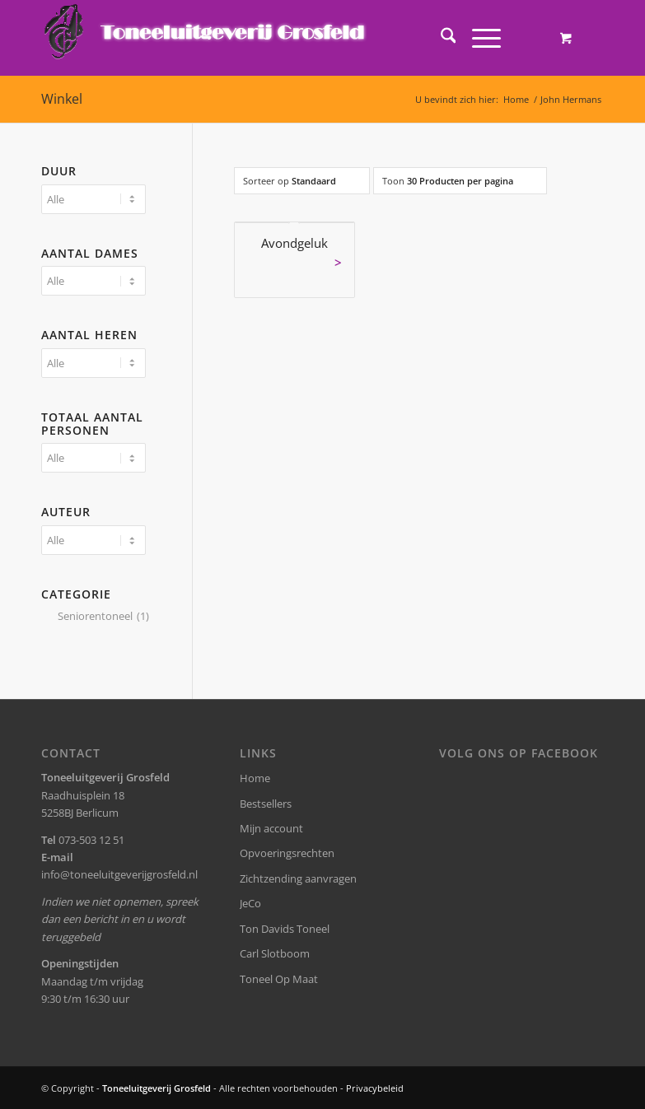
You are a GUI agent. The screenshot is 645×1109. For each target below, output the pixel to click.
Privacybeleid (375, 1088)
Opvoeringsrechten (287, 853)
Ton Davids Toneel (285, 928)
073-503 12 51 (91, 839)
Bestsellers (266, 803)
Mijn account (271, 828)
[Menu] (478, 38)
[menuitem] (440, 38)
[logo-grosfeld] (206, 38)
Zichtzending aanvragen (298, 878)
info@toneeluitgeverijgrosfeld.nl (119, 874)
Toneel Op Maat (279, 979)
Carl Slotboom (275, 953)
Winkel (61, 99)
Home (255, 778)
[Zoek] (440, 38)
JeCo (250, 903)
